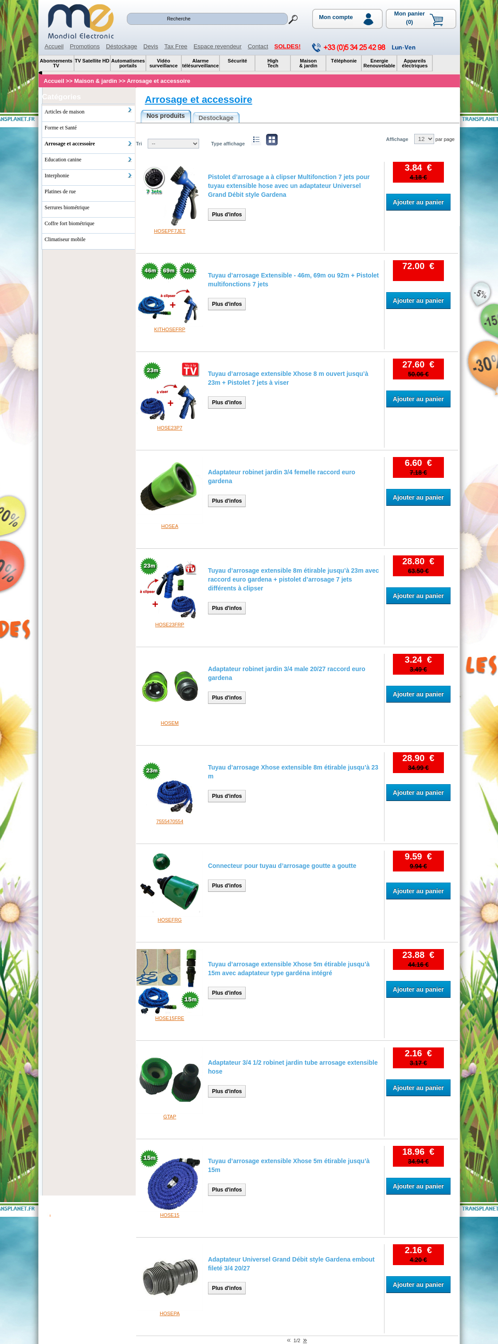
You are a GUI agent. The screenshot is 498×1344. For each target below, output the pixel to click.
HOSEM (170, 723)
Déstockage (121, 46)
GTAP (169, 1116)
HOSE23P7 (169, 427)
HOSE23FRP (169, 624)
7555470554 (169, 821)
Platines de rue (60, 191)
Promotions (84, 46)
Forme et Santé (61, 128)
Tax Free (176, 46)
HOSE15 (169, 1215)
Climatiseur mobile (65, 239)
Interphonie (89, 175)
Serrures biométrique (67, 207)
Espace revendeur (217, 46)
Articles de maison (89, 111)
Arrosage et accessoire (198, 99)
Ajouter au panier (418, 202)
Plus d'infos (227, 214)
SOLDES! (287, 46)
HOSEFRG (170, 919)
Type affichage (228, 143)
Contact (258, 46)
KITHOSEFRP (169, 329)
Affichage (397, 139)
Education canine (89, 159)
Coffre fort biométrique (69, 223)
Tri (139, 143)
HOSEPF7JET (169, 231)
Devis (150, 46)
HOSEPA (170, 1313)
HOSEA (169, 526)
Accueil (54, 46)
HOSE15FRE (169, 1018)
